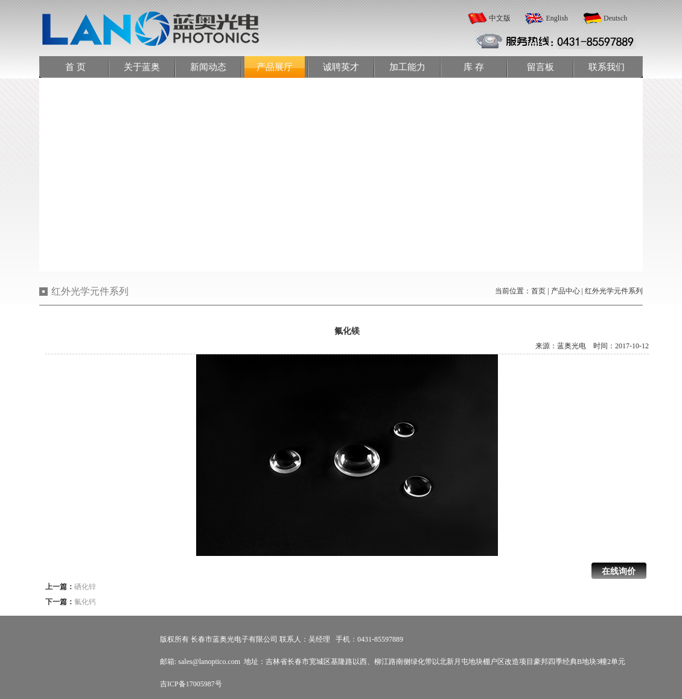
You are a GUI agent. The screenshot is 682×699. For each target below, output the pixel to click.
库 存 (474, 67)
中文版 (500, 18)
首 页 (75, 67)
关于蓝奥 (142, 67)
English (557, 18)
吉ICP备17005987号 (191, 684)
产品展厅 (275, 67)
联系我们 (606, 67)
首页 (538, 291)
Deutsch (615, 18)
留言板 (540, 67)
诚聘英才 (341, 67)
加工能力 (407, 67)
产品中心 (565, 291)
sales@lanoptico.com (209, 661)
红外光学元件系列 (614, 291)
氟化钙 (85, 602)
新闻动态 (208, 67)
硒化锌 (85, 586)
